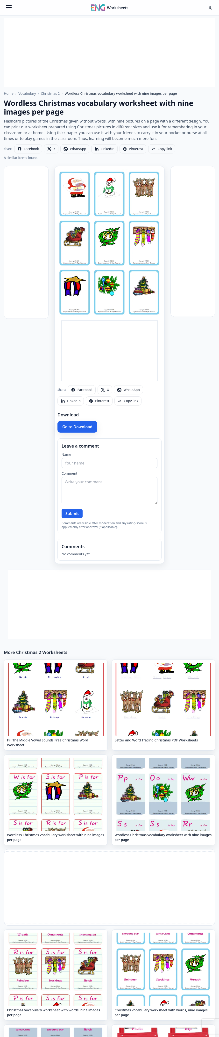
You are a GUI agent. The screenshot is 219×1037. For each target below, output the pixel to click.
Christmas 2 (50, 93)
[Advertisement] (109, 52)
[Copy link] (161, 148)
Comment (69, 473)
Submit (72, 513)
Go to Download (77, 426)
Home (9, 93)
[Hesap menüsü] (210, 8)
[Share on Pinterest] (133, 148)
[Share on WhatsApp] (74, 148)
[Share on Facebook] (28, 148)
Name (66, 454)
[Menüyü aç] (9, 7)
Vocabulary (27, 93)
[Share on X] (51, 148)
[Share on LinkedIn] (104, 148)
